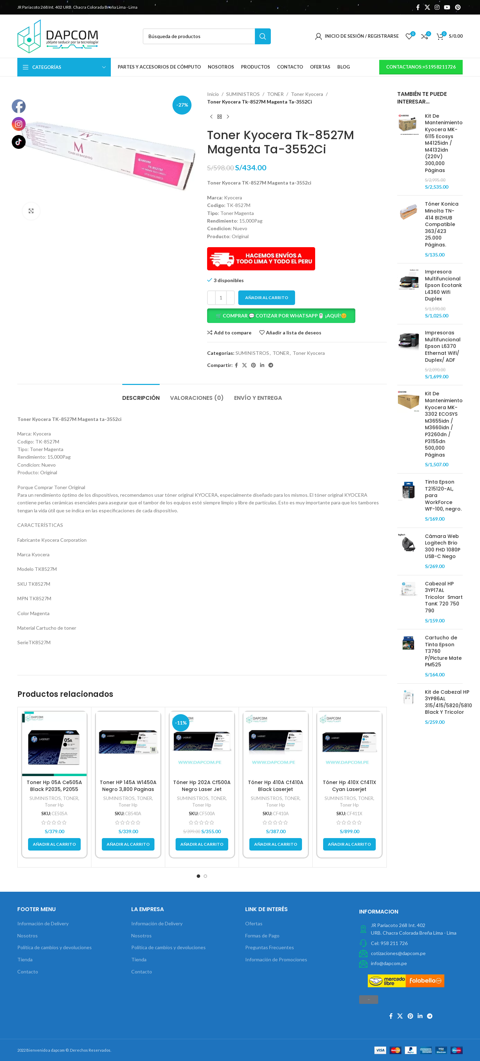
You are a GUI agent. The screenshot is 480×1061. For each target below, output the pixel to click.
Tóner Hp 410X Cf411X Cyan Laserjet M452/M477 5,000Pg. (349, 789)
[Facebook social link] (418, 7)
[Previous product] (211, 117)
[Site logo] (57, 35)
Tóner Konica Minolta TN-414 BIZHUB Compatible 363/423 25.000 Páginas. (442, 224)
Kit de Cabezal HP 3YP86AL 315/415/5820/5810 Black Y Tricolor (448, 702)
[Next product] (228, 117)
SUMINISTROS (243, 94)
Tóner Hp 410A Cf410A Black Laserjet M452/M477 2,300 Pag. (275, 789)
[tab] (141, 394)
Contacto (27, 971)
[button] (297, 315)
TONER (275, 94)
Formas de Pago (262, 935)
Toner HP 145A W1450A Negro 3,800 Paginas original (128, 789)
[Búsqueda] (207, 36)
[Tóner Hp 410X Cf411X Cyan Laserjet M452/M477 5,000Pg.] (349, 744)
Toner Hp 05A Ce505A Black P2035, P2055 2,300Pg (54, 789)
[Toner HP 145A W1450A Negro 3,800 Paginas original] (128, 744)
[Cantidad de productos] (221, 297)
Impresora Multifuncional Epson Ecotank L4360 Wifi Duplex (443, 285)
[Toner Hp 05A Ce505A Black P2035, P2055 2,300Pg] (54, 744)
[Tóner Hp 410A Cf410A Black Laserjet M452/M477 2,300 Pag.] (275, 744)
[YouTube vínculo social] (447, 7)
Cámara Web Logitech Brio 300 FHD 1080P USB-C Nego (442, 546)
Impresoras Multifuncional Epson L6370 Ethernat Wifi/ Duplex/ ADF (443, 346)
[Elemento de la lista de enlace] (411, 943)
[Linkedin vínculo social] (262, 365)
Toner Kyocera (307, 94)
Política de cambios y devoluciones (54, 947)
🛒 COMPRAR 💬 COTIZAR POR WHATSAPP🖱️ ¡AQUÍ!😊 (281, 315)
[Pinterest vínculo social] (458, 7)
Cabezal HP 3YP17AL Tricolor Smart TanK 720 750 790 (444, 597)
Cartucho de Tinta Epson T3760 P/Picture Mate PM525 (443, 651)
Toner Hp (54, 805)
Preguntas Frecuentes (269, 947)
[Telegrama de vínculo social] (270, 365)
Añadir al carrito (266, 297)
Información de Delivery (43, 923)
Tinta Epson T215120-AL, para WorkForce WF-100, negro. (443, 495)
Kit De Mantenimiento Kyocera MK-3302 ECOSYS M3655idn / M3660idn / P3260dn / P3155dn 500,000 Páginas (444, 424)
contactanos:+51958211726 (421, 67)
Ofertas (254, 923)
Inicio (213, 94)
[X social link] (427, 7)
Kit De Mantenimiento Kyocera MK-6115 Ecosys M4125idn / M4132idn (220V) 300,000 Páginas (444, 143)
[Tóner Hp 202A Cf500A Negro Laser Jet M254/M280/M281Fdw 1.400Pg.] (202, 744)
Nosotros (27, 935)
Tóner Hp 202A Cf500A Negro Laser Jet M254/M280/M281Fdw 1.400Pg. (202, 792)
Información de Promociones (276, 959)
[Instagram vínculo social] (437, 7)
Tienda (25, 959)
